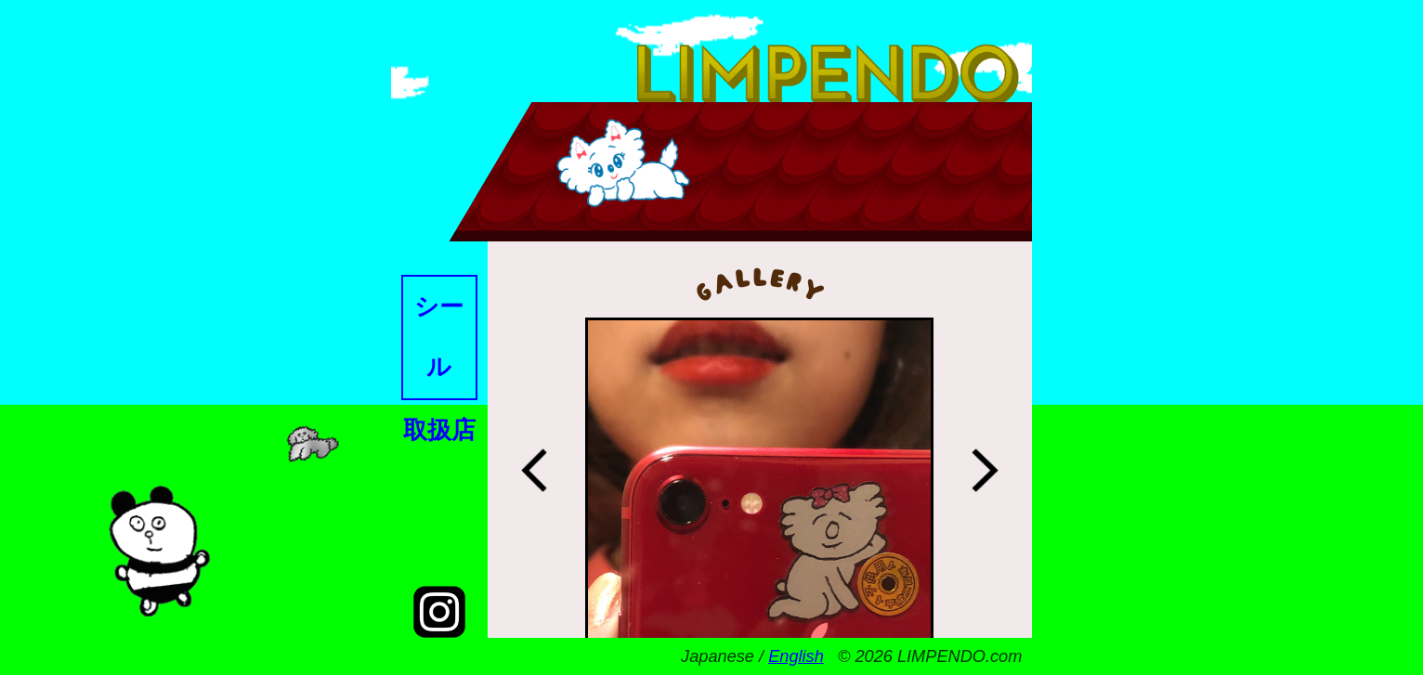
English (796, 656)
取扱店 (439, 430)
